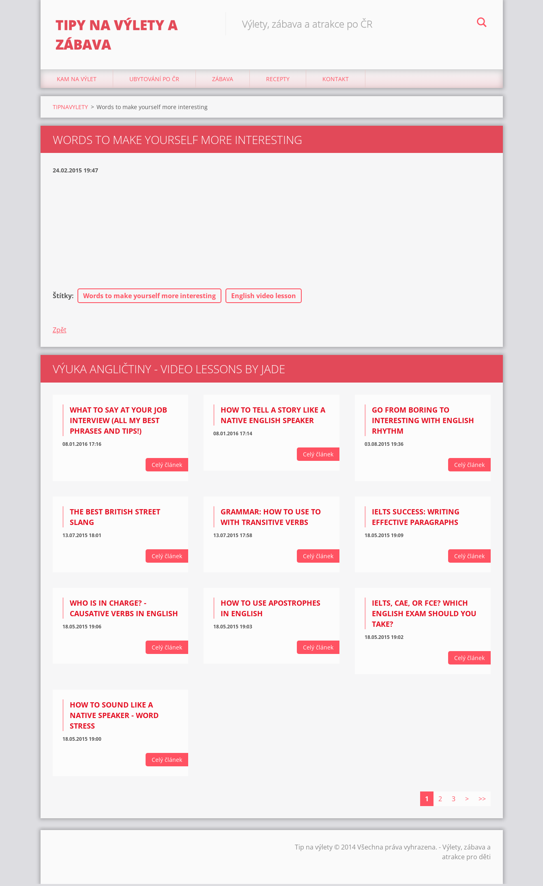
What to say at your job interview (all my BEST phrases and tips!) (118, 422)
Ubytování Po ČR (154, 81)
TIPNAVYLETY (70, 109)
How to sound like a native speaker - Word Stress (114, 717)
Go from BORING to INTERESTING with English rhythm (423, 422)
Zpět (60, 332)
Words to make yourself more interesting (149, 298)
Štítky (62, 298)
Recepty (278, 81)
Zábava (222, 81)
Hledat (482, 23)
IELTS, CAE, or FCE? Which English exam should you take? (424, 615)
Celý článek (167, 467)
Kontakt (335, 81)
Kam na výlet (77, 81)
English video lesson (263, 298)
